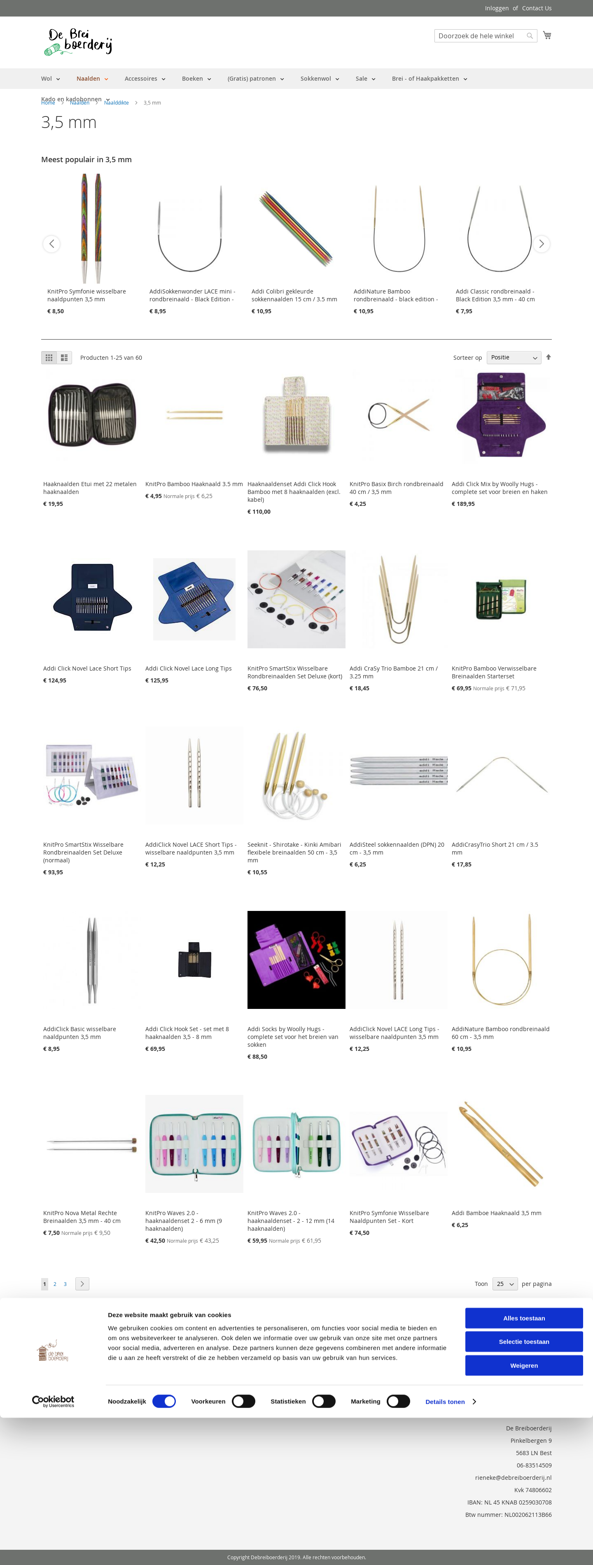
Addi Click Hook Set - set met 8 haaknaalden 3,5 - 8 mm (187, 1033)
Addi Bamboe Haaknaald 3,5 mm (497, 1213)
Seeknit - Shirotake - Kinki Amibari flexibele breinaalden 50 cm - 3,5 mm (294, 852)
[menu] (296, 88)
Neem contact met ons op (76, 1354)
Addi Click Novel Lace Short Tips (87, 668)
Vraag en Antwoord (67, 1366)
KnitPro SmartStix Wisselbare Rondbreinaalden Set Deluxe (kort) (294, 672)
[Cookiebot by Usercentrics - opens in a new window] (53, 1549)
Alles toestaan (524, 1465)
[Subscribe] (530, 1334)
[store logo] (78, 42)
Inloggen (497, 8)
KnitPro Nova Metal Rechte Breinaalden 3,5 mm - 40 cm (82, 1217)
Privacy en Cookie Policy (73, 1377)
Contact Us (537, 8)
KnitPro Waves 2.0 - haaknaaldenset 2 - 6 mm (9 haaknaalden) (183, 1220)
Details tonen (445, 1548)
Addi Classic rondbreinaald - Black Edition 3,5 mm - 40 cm (495, 295)
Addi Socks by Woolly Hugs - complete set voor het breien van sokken (293, 1036)
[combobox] (485, 35)
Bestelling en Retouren (72, 1343)
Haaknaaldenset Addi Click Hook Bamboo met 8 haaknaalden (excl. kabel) (294, 491)
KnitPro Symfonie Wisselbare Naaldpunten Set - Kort (389, 1217)
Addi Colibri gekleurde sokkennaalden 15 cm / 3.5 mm (294, 295)
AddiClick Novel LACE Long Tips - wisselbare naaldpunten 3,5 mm (394, 1033)
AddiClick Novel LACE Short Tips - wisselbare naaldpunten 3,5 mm (191, 848)
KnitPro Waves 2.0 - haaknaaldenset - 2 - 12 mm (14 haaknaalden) (290, 1220)
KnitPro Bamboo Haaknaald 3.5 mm (194, 484)
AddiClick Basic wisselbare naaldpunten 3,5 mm (79, 1033)
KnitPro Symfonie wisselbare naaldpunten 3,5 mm (86, 295)
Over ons (53, 1331)
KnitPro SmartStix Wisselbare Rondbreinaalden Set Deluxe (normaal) (83, 852)
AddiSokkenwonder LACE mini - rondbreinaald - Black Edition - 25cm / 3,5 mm (192, 299)
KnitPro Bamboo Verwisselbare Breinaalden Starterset (494, 672)
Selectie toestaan (524, 1489)
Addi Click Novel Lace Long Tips (188, 668)
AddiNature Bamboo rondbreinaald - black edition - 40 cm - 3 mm (396, 299)
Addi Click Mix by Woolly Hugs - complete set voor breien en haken (500, 488)
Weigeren (524, 1512)
